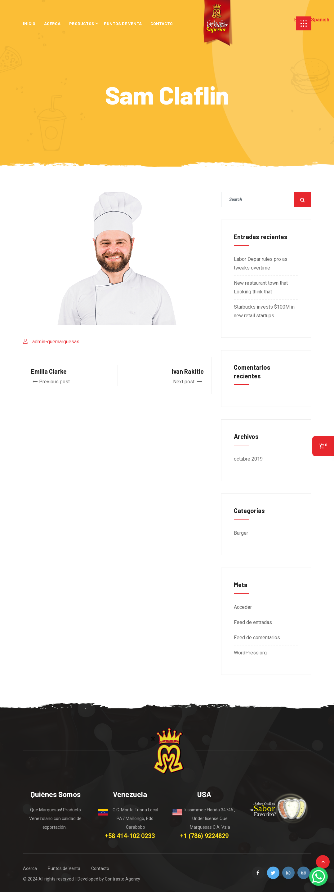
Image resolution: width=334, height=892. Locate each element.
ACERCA (52, 23)
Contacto (100, 868)
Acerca (30, 868)
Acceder (243, 607)
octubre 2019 (248, 459)
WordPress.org (250, 653)
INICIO (29, 23)
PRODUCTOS (81, 23)
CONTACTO (161, 23)
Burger (241, 533)
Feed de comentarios (257, 637)
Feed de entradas (253, 622)
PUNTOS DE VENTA (123, 23)
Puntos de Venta (64, 868)
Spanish (320, 20)
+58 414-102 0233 (130, 836)
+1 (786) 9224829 (204, 836)
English (302, 20)
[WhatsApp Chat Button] (318, 876)
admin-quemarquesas (55, 342)
